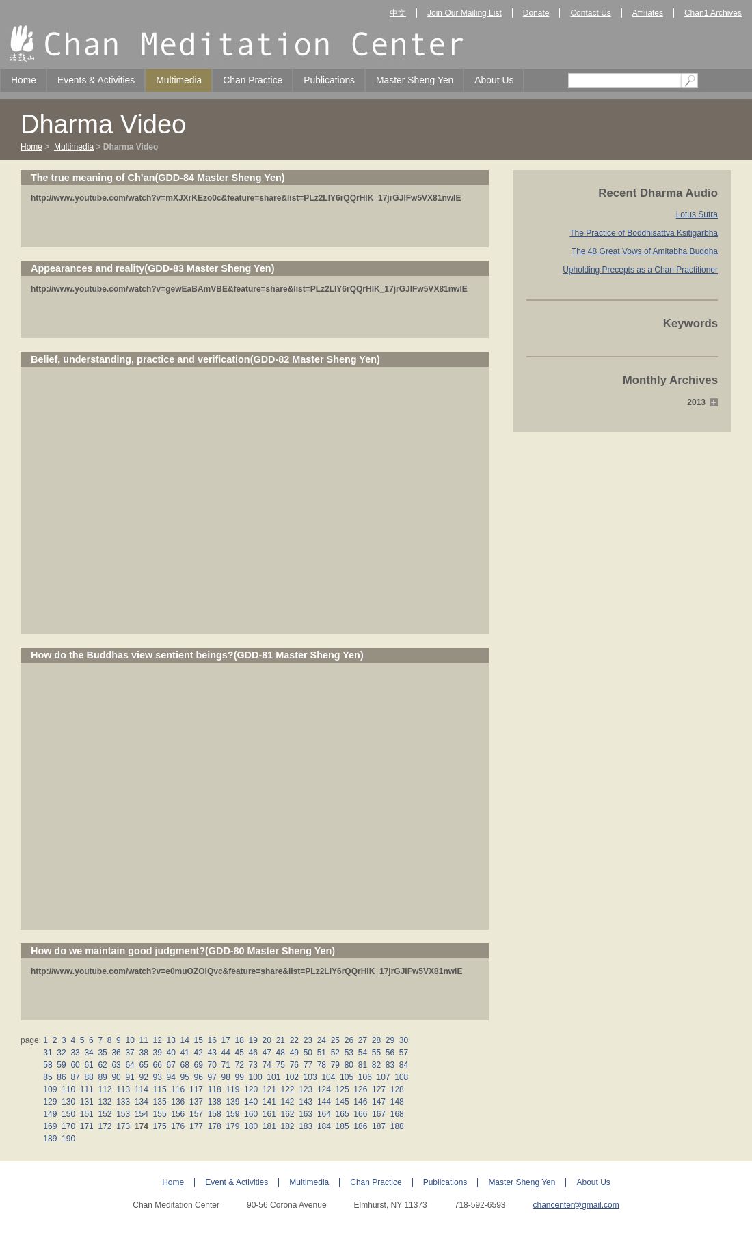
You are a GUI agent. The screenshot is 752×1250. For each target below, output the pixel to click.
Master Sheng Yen (414, 79)
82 (376, 1065)
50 (307, 1052)
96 (198, 1077)
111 (86, 1089)
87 (75, 1077)
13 (171, 1040)
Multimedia (179, 79)
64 (130, 1065)
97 (212, 1077)
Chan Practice (252, 79)
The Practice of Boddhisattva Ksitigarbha (643, 233)
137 (196, 1102)
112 (105, 1089)
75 (280, 1065)
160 (251, 1114)
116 (178, 1089)
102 (292, 1077)
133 (123, 1102)
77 (307, 1065)
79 (335, 1065)
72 (239, 1065)
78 (321, 1065)
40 (171, 1052)
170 (68, 1126)
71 (225, 1065)
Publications (329, 79)
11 (143, 1040)
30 (403, 1040)
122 (287, 1089)
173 (123, 1126)
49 (294, 1052)
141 (269, 1102)
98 (225, 1077)
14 (184, 1040)
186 (360, 1126)
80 (348, 1065)
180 (251, 1126)
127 (379, 1089)
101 (274, 1077)
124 (324, 1089)
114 (142, 1089)
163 (306, 1114)
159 (233, 1114)
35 (102, 1052)
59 (61, 1065)
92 (143, 1077)
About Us (493, 79)
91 (130, 1077)
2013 (696, 402)
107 (383, 1077)
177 (196, 1126)
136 (178, 1102)
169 (50, 1126)
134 (142, 1102)
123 (306, 1089)
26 (348, 1040)
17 (225, 1040)
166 (360, 1114)
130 (68, 1102)
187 (379, 1126)
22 (294, 1040)
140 (251, 1102)
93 (157, 1077)
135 (159, 1102)
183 (306, 1126)
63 (116, 1065)
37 (130, 1052)
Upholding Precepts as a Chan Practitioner (640, 270)
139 (233, 1102)
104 (328, 1077)
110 (68, 1089)
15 (198, 1040)
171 (86, 1126)
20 (266, 1040)
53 (348, 1052)
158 (214, 1114)
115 (159, 1089)
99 (239, 1077)
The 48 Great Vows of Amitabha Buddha (645, 251)
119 (233, 1089)
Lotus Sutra (697, 214)
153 (123, 1114)
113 (123, 1089)
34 (89, 1052)
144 (324, 1102)
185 (342, 1126)
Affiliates (647, 13)
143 (306, 1102)
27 (362, 1040)
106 (364, 1077)
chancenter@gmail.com (576, 1205)
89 (102, 1077)
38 (143, 1052)
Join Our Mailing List (464, 13)
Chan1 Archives (713, 13)
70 (212, 1065)
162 (287, 1114)
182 (287, 1126)
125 (342, 1089)
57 (403, 1052)
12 (157, 1040)
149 (50, 1114)
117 (196, 1089)
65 (143, 1065)
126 (360, 1089)
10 (130, 1040)
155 (159, 1114)
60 (75, 1065)
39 (157, 1052)
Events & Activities (96, 79)
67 (171, 1065)
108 (401, 1077)
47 (266, 1052)
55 (376, 1052)
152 (105, 1114)
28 (376, 1040)
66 (157, 1065)
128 (397, 1089)
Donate (536, 13)
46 (253, 1052)
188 (397, 1126)
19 (253, 1040)
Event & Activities (236, 1182)
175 (159, 1126)
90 (116, 1077)
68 (184, 1065)
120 (251, 1089)
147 (379, 1102)
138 (214, 1102)
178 (214, 1126)
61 (89, 1065)
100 (255, 1077)
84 (403, 1065)
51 (321, 1052)
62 (102, 1065)
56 (390, 1052)
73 (253, 1065)
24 (321, 1040)
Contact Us (590, 13)
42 (198, 1052)
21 (280, 1040)
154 (142, 1114)
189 (50, 1138)
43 (212, 1052)
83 (390, 1065)
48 (280, 1052)
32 (61, 1052)
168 (397, 1114)
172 (105, 1126)
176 (178, 1126)
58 (48, 1065)
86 (61, 1077)
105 (347, 1077)
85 (48, 1077)
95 (184, 1077)
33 (75, 1052)
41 (184, 1052)
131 (86, 1102)
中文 (398, 13)
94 (171, 1077)
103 (310, 1077)
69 (198, 1065)
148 (397, 1102)
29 (390, 1040)
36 (116, 1052)
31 (48, 1052)
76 (294, 1065)
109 (50, 1089)
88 (89, 1077)
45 (239, 1052)
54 (362, 1052)
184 (324, 1126)
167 (379, 1114)
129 (50, 1102)
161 (269, 1114)
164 (324, 1114)
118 (214, 1089)
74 (266, 1065)
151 (86, 1114)
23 (307, 1040)
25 (335, 1040)
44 (225, 1052)
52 (335, 1052)
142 (287, 1102)
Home (23, 79)
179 (233, 1126)
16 (212, 1040)
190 (68, 1138)
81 (362, 1065)
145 (342, 1102)
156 (178, 1114)
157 (196, 1114)
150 (68, 1114)
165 (342, 1114)
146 (360, 1102)
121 (269, 1089)
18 (239, 1040)
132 (105, 1102)
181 (269, 1126)
